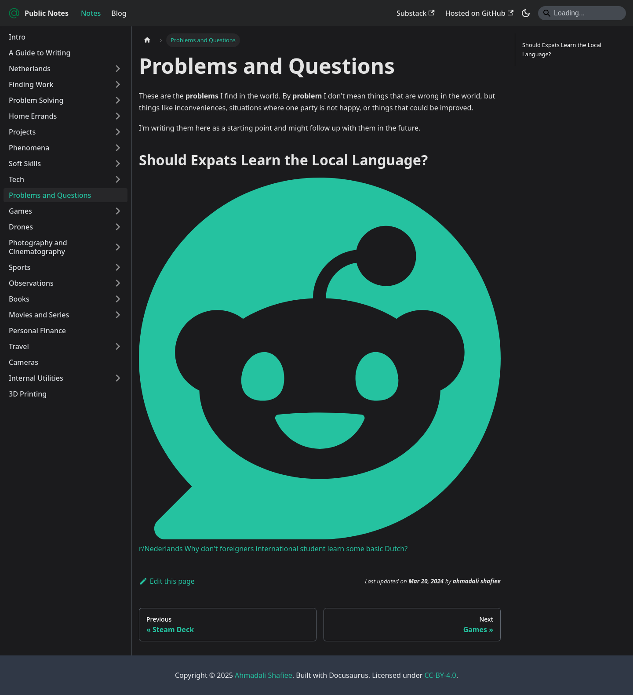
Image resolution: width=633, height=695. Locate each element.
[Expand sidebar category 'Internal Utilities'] (117, 378)
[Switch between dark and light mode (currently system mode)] (526, 13)
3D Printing (28, 394)
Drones (21, 227)
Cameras (23, 362)
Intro (17, 37)
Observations (31, 283)
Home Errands (33, 116)
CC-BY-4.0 (440, 675)
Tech (16, 179)
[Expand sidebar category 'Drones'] (117, 227)
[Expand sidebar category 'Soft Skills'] (117, 163)
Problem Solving (36, 100)
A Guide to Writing (39, 53)
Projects (22, 132)
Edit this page (167, 581)
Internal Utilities (36, 378)
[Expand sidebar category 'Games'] (117, 211)
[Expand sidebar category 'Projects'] (117, 132)
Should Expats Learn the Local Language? (561, 49)
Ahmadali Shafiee (263, 675)
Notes (91, 13)
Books (19, 299)
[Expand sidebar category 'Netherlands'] (117, 69)
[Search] (582, 13)
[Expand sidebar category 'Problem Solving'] (117, 100)
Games (20, 211)
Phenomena (29, 148)
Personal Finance (37, 330)
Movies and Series (39, 315)
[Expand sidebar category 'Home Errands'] (117, 116)
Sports (19, 267)
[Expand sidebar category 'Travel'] (117, 346)
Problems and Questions (50, 195)
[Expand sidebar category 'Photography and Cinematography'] (117, 247)
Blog (118, 13)
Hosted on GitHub (479, 13)
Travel (19, 346)
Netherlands (30, 68)
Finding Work (31, 84)
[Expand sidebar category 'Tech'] (117, 179)
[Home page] (147, 40)
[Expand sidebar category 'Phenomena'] (117, 148)
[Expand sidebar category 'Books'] (117, 299)
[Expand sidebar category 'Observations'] (117, 283)
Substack (416, 13)
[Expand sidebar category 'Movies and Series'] (117, 315)
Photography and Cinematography (38, 247)
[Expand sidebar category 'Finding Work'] (117, 84)
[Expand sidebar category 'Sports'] (117, 267)
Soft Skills (25, 163)
